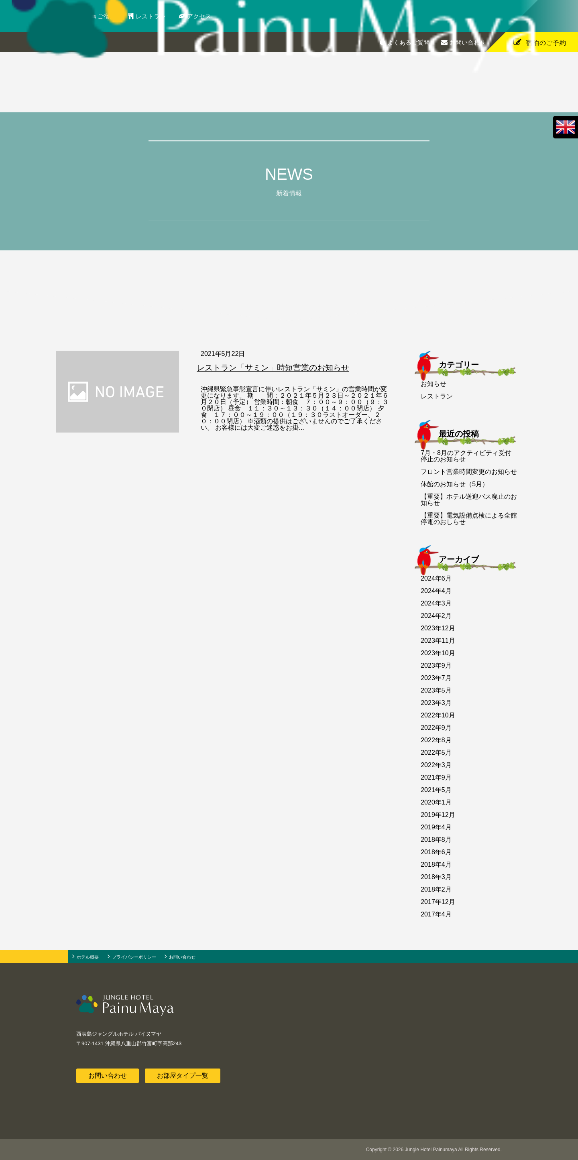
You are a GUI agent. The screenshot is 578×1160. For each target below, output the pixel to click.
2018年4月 (436, 864)
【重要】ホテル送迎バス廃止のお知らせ (469, 499)
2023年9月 (436, 665)
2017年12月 (438, 901)
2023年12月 (438, 628)
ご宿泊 (117, 16)
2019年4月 (436, 827)
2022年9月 (436, 727)
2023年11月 (438, 640)
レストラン (160, 16)
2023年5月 (436, 690)
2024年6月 (436, 578)
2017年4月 (436, 914)
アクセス (208, 16)
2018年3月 (436, 877)
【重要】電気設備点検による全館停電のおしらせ (469, 518)
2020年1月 (436, 802)
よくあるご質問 (408, 42)
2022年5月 (436, 752)
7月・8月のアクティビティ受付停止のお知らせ (466, 456)
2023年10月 (438, 653)
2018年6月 (436, 852)
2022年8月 (436, 740)
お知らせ (433, 383)
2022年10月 (438, 715)
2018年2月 (436, 889)
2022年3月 (436, 765)
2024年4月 (436, 590)
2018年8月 (436, 839)
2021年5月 (436, 789)
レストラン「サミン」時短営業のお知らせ (273, 367)
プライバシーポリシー (134, 957)
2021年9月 (436, 777)
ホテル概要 (88, 957)
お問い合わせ (468, 42)
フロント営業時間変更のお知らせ (469, 471)
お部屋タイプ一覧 (182, 1075)
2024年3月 (436, 603)
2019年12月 (438, 814)
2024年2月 (436, 615)
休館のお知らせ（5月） (454, 484)
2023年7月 (436, 677)
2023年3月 (436, 702)
